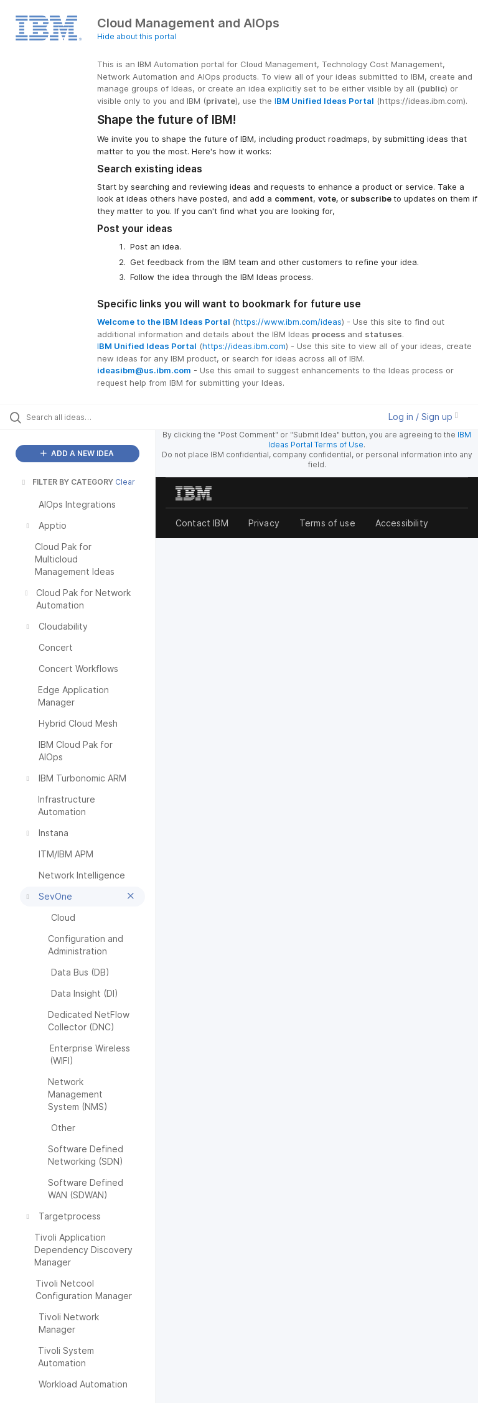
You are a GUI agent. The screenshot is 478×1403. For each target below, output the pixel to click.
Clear (125, 482)
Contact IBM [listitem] (202, 523)
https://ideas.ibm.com (244, 346)
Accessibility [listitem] (401, 523)
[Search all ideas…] (84, 416)
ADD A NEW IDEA (77, 453)
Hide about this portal (136, 36)
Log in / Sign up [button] (423, 416)
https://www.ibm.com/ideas (288, 322)
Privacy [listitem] (263, 523)
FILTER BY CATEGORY (66, 482)
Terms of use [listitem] (327, 523)
